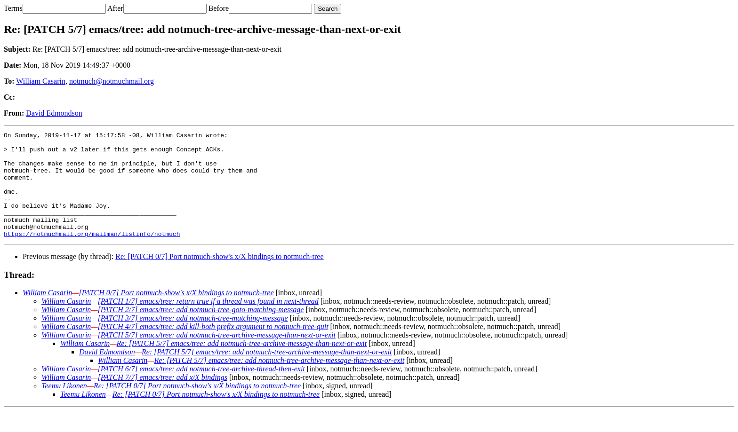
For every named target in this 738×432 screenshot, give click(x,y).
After (115, 8)
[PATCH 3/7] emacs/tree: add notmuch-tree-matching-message (193, 339)
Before (219, 8)
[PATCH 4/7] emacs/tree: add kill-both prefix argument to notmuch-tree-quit (213, 348)
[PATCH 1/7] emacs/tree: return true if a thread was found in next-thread (208, 322)
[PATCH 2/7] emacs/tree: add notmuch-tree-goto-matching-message (201, 331)
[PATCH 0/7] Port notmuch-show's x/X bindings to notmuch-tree (176, 314)
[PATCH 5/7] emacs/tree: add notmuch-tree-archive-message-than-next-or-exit (217, 356)
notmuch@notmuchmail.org (111, 81)
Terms (13, 8)
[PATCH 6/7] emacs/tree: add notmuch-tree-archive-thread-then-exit (201, 390)
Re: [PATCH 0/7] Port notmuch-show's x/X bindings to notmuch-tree (219, 278)
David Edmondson (54, 113)
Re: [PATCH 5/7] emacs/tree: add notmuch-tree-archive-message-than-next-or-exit (242, 365)
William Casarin (40, 81)
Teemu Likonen (64, 407)
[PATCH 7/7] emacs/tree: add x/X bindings (162, 398)
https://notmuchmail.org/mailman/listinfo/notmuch (92, 255)
